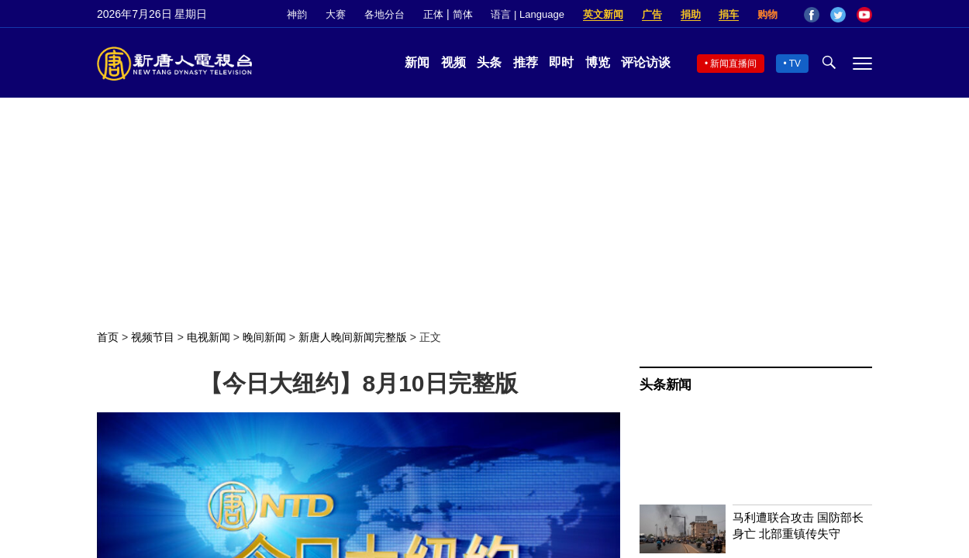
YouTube (864, 14)
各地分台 (384, 14)
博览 (597, 62)
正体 (433, 14)
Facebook (811, 14)
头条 (489, 62)
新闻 (417, 62)
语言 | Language (527, 14)
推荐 (525, 62)
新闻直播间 (733, 63)
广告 (652, 14)
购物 (767, 14)
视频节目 (152, 337)
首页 (108, 337)
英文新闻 (603, 14)
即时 (561, 62)
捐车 (729, 14)
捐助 (691, 14)
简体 (463, 14)
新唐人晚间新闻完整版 (352, 337)
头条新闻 (665, 384)
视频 (453, 62)
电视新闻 (208, 337)
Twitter (838, 14)
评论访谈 (646, 62)
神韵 (297, 14)
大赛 (336, 14)
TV (795, 63)
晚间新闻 (264, 337)
